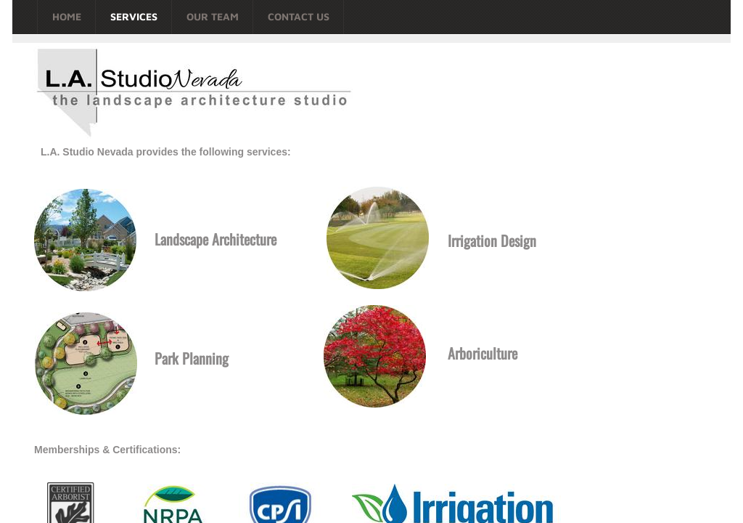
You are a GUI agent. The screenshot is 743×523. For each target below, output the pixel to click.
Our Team (212, 16)
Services (133, 16)
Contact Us (298, 16)
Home (66, 16)
